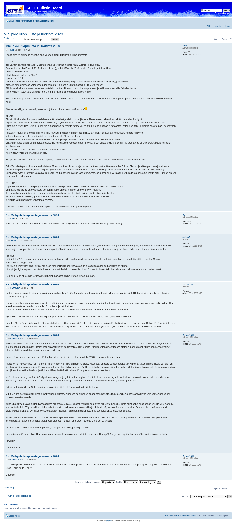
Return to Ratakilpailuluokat (18, 496)
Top (229, 209)
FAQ (208, 26)
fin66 (12, 50)
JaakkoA (14, 241)
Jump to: (185, 496)
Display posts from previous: (95, 482)
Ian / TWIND (15, 288)
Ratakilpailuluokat (44, 21)
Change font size (227, 20)
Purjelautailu (28, 21)
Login (227, 26)
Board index (14, 21)
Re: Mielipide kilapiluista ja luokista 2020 (32, 215)
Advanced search (222, 13)
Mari (12, 219)
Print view (222, 20)
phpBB (109, 521)
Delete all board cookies (186, 515)
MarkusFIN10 (15, 339)
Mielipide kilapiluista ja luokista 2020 (33, 34)
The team (169, 515)
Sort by (127, 482)
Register (217, 26)
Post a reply (12, 39)
